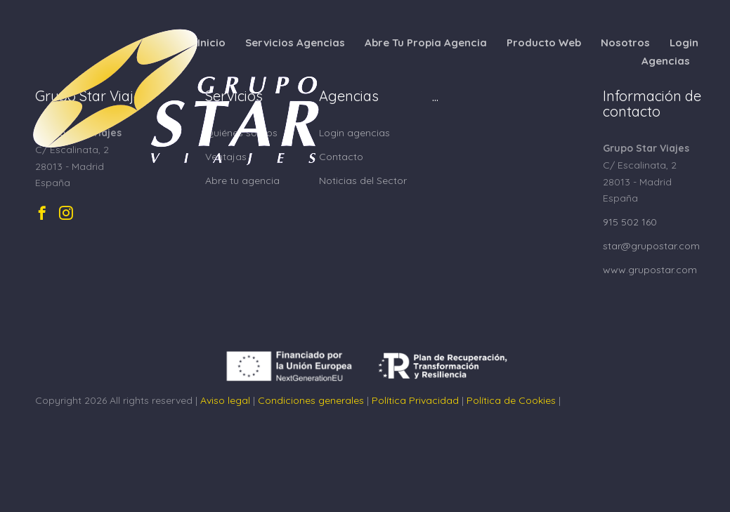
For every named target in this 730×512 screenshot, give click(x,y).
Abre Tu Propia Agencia (426, 42)
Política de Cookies (511, 400)
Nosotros (625, 42)
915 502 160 (630, 222)
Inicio (211, 42)
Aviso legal (225, 400)
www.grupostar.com (650, 269)
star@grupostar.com (651, 245)
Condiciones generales (311, 400)
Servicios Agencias (295, 42)
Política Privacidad (415, 400)
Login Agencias (669, 51)
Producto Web (544, 42)
